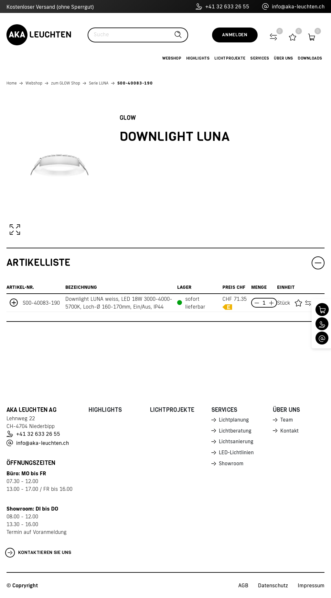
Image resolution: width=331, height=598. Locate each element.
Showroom (231, 465)
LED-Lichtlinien (237, 454)
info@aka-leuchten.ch (293, 6)
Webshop (34, 83)
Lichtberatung (235, 431)
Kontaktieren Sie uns (38, 553)
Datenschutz (273, 585)
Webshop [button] (171, 58)
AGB (243, 585)
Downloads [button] (310, 58)
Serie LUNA (99, 83)
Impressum (311, 585)
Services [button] (259, 58)
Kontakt (289, 431)
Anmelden (235, 35)
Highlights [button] (197, 58)
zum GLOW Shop (65, 83)
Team (286, 420)
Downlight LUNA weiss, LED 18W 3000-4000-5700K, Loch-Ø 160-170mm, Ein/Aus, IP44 (118, 303)
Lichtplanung (234, 420)
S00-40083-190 (135, 83)
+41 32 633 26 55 (222, 6)
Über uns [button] (283, 58)
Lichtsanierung (236, 443)
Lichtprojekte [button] (230, 58)
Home (11, 83)
